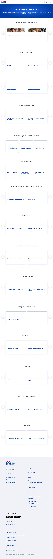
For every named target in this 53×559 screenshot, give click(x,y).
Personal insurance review (39, 173)
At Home (9, 65)
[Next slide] (50, 33)
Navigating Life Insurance (34, 89)
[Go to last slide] (3, 33)
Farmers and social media (12, 348)
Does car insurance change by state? (36, 228)
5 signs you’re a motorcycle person (15, 289)
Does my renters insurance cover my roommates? (15, 119)
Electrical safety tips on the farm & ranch (36, 349)
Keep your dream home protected (14, 35)
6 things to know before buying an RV (15, 199)
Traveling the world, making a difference (39, 147)
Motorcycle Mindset (11, 89)
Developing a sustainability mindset (26, 147)
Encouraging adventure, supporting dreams (12, 147)
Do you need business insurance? (14, 228)
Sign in (46, 2)
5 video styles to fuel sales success (15, 438)
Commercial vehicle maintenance (14, 258)
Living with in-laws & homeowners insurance (36, 119)
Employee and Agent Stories (34, 65)
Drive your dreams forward (34, 35)
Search (40, 2)
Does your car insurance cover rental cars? (36, 259)
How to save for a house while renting (25, 173)
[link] (10, 477)
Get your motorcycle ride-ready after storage (36, 290)
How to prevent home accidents (35, 409)
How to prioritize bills (12, 172)
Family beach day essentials (13, 409)
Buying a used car (11, 379)
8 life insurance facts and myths (14, 319)
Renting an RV (31, 199)
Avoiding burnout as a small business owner (36, 439)
